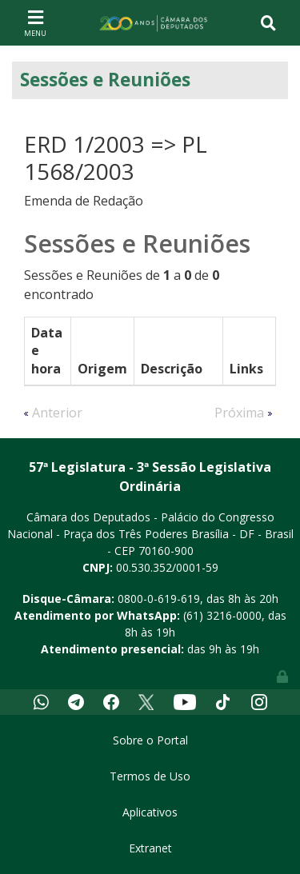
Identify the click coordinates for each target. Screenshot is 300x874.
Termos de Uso (150, 776)
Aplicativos (150, 812)
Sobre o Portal (150, 740)
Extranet (150, 848)
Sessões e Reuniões (105, 79)
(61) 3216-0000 (222, 615)
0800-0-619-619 (159, 598)
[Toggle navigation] (35, 22)
